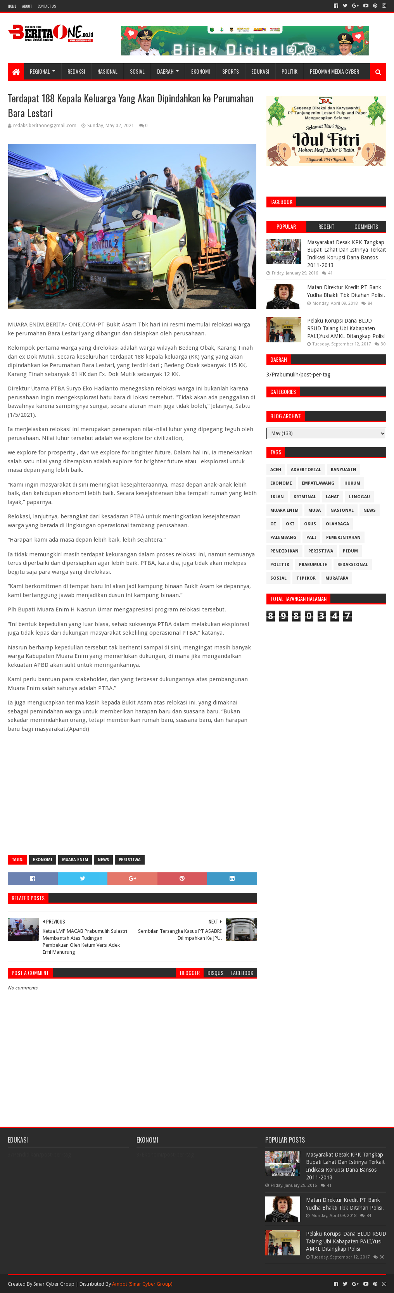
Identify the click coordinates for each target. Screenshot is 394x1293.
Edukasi (260, 71)
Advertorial (306, 469)
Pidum (350, 551)
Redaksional (352, 564)
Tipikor (306, 578)
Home (12, 6)
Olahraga (337, 524)
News (103, 860)
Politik (289, 71)
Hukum (352, 483)
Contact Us (47, 6)
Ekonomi (200, 71)
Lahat (332, 496)
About (27, 6)
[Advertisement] (132, 793)
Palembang (283, 537)
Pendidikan (284, 551)
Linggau (359, 496)
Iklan (277, 496)
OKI (290, 524)
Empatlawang (318, 483)
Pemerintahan (343, 537)
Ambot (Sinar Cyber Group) (142, 1284)
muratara (336, 578)
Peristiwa (130, 860)
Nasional (107, 71)
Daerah (165, 71)
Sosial (137, 71)
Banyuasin (343, 469)
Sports (230, 71)
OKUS (310, 524)
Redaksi (76, 71)
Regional (40, 71)
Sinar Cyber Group (53, 1284)
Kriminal (305, 496)
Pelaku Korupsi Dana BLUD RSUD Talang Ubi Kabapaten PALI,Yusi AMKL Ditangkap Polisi (346, 328)
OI (273, 524)
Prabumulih (313, 564)
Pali (311, 537)
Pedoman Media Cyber (334, 71)
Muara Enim (75, 860)
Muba (314, 510)
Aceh (275, 469)
